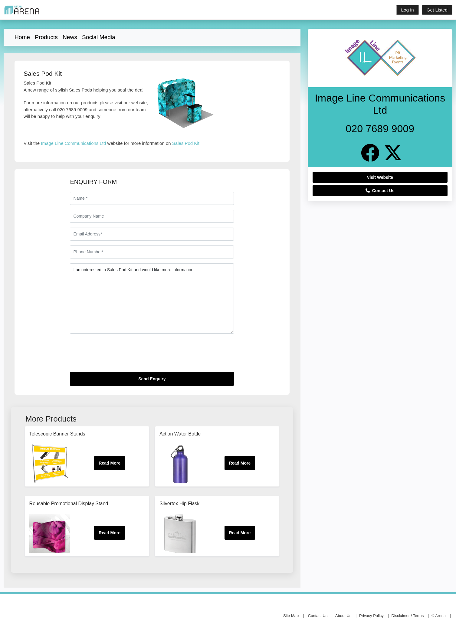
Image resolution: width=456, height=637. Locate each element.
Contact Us (380, 190)
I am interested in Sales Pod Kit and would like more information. (152, 298)
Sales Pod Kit (185, 143)
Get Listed (437, 9)
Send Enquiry (152, 378)
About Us (343, 615)
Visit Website (380, 177)
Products (46, 37)
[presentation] (116, 355)
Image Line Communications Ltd (73, 143)
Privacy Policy (371, 615)
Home (22, 37)
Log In (407, 9)
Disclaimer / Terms (408, 615)
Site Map (291, 615)
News (70, 37)
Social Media (98, 37)
